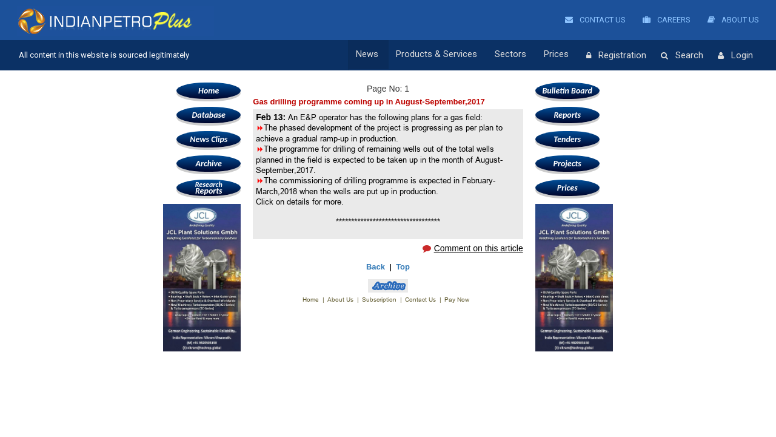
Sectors (516, 55)
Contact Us (595, 19)
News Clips (208, 139)
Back (375, 266)
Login (735, 56)
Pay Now (456, 299)
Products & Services (445, 55)
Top (403, 266)
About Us (733, 19)
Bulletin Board (567, 91)
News (379, 55)
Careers (667, 19)
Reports (208, 188)
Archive (209, 163)
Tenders (567, 139)
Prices (559, 55)
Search (682, 56)
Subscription (379, 299)
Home (208, 91)
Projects (567, 163)
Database (209, 115)
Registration (616, 56)
